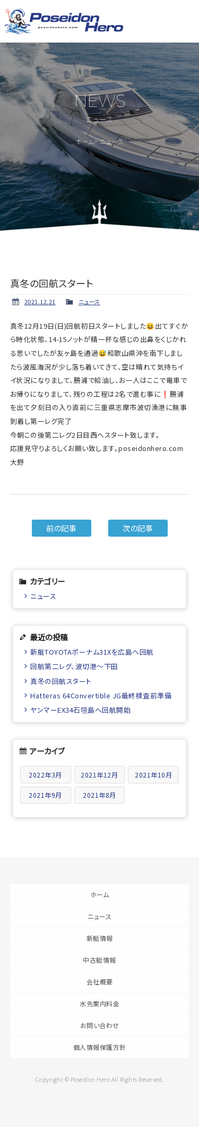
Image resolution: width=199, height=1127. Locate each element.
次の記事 (138, 527)
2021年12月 (99, 774)
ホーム (84, 141)
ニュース (89, 301)
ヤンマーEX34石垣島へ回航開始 (80, 710)
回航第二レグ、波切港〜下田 (74, 666)
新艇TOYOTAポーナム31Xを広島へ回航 (92, 652)
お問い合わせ (99, 1025)
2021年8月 (99, 794)
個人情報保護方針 (99, 1046)
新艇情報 (99, 937)
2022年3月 (45, 774)
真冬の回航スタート (61, 681)
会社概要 (99, 981)
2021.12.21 (40, 301)
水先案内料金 (99, 1003)
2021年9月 (45, 794)
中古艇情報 (99, 959)
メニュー (179, 21)
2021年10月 (153, 774)
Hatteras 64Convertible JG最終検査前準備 (100, 695)
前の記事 (61, 527)
